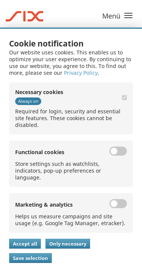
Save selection (30, 258)
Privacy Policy (81, 72)
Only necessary (67, 243)
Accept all (25, 243)
